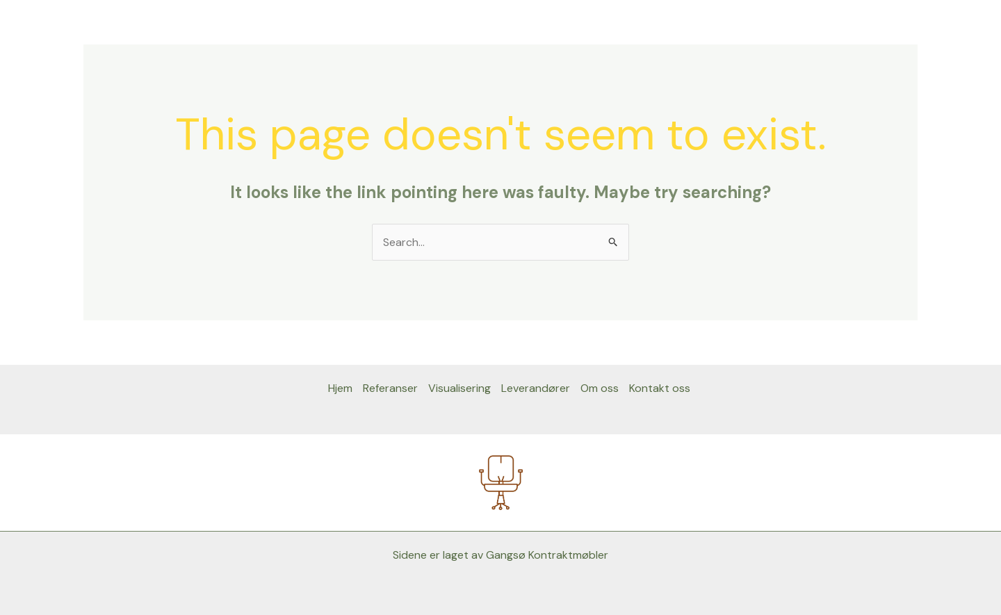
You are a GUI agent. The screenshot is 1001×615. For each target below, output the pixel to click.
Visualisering (459, 388)
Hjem (340, 388)
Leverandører (535, 388)
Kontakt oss (659, 388)
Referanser (390, 388)
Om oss (599, 388)
